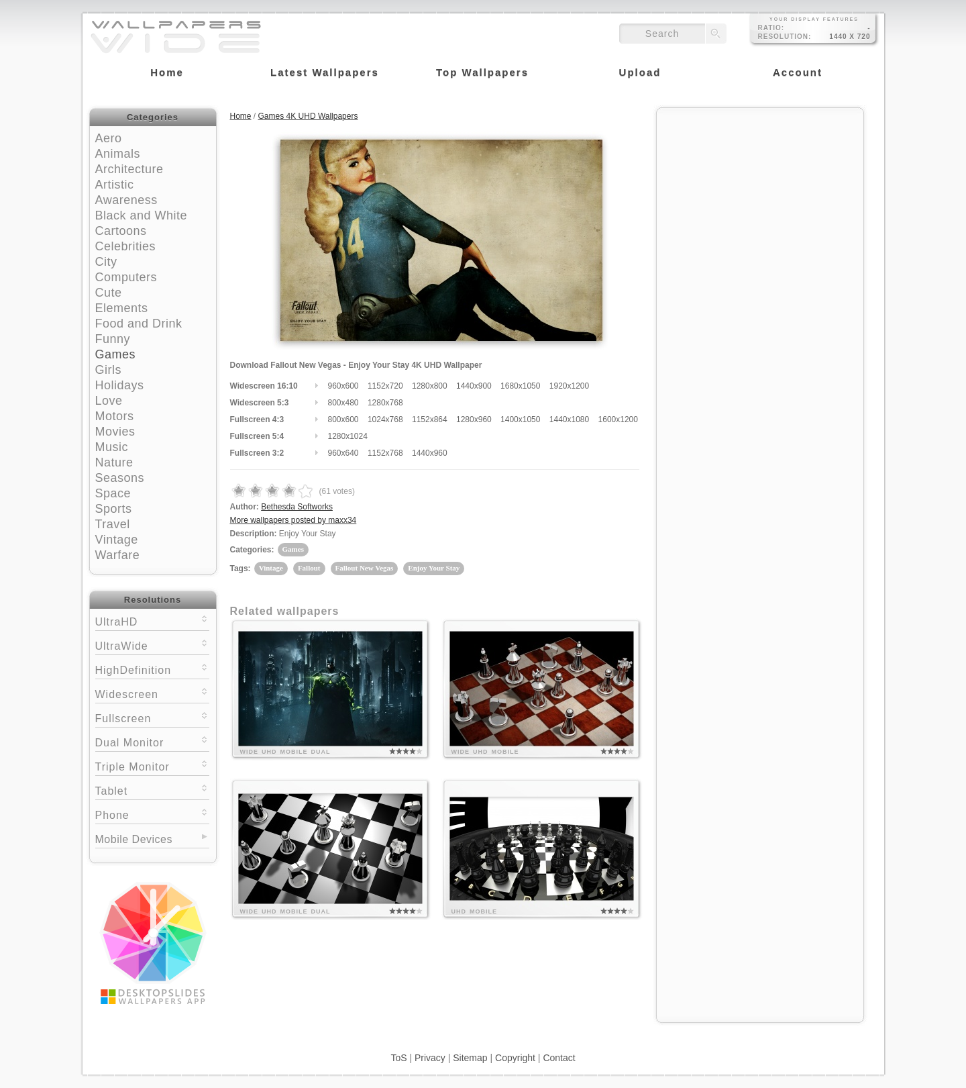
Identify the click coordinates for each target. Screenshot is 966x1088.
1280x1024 (348, 436)
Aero (108, 138)
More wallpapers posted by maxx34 (293, 520)
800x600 (343, 419)
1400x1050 (520, 419)
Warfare (117, 555)
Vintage (116, 539)
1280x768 (385, 402)
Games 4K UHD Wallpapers (308, 116)
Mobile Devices (133, 839)
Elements (121, 308)
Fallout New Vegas (364, 568)
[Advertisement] (760, 199)
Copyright (515, 1057)
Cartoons (121, 231)
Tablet (152, 790)
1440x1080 (569, 419)
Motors (114, 416)
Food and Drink (138, 323)
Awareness (126, 200)
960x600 (343, 386)
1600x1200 (618, 419)
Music (112, 447)
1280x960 (474, 419)
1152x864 (429, 419)
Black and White (141, 215)
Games (115, 354)
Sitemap (470, 1057)
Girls (108, 370)
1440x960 (429, 453)
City (106, 261)
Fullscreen (152, 717)
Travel (112, 524)
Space (113, 493)
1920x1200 (569, 386)
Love (109, 400)
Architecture (129, 169)
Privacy (430, 1057)
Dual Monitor (152, 741)
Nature (114, 462)
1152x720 (385, 386)
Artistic (114, 184)
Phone (152, 814)
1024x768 (385, 419)
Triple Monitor (152, 765)
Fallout (309, 568)
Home (241, 116)
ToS (398, 1057)
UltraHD (152, 620)
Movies (115, 431)
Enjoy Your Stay (434, 568)
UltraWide (152, 645)
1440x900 (474, 386)
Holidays (119, 385)
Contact (559, 1057)
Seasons (120, 478)
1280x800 (429, 386)
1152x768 (385, 453)
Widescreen (152, 693)
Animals (118, 153)
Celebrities (125, 246)
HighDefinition (152, 669)
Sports (113, 508)
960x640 (343, 453)
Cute (108, 292)
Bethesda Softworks (297, 506)
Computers (126, 277)
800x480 (343, 402)
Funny (113, 339)
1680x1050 (520, 386)
